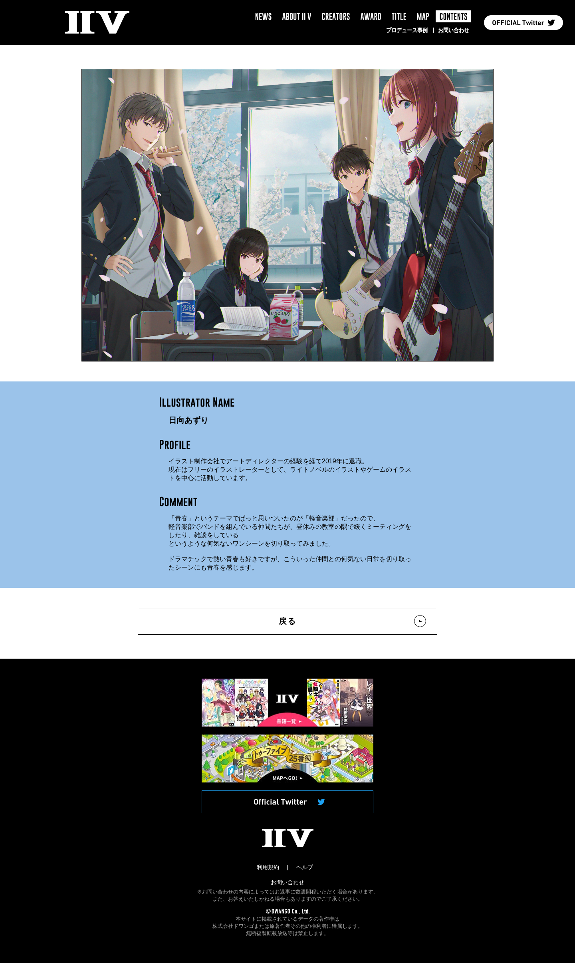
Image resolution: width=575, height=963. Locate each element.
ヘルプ (304, 867)
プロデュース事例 (407, 30)
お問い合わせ (453, 30)
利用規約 (268, 867)
